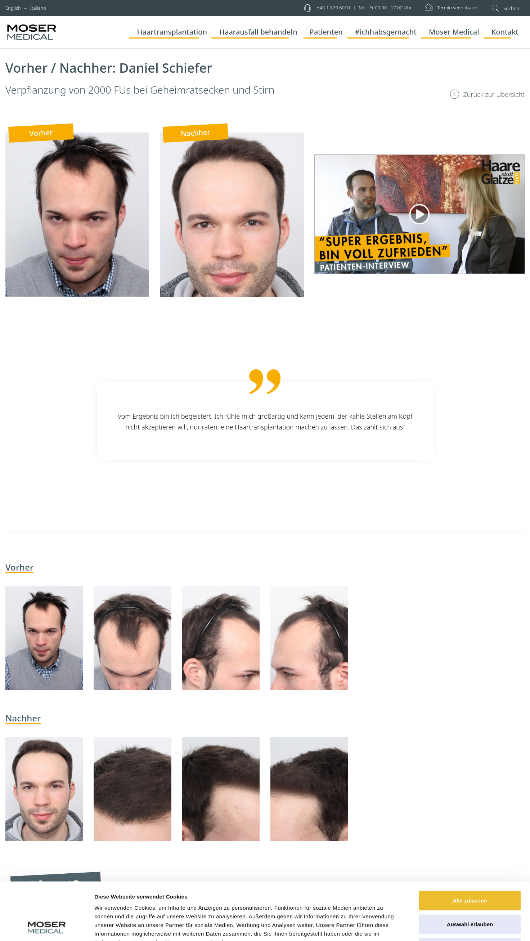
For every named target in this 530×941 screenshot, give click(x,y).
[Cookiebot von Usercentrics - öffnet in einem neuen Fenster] (46, 927)
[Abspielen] (420, 214)
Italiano (38, 8)
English (13, 8)
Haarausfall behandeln (258, 32)
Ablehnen (470, 894)
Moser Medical (454, 32)
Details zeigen (383, 927)
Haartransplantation (172, 32)
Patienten (325, 32)
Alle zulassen (470, 846)
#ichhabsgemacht (386, 32)
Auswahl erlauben (470, 870)
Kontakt (504, 32)
